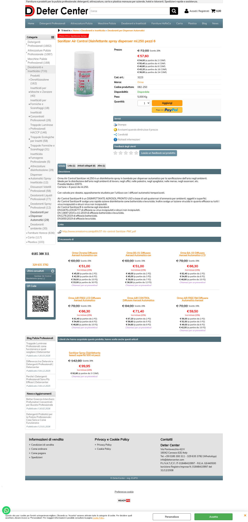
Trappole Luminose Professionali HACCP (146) (41, 128)
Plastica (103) (36, 242)
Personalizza (172, 516)
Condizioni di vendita (42, 444)
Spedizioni (36, 457)
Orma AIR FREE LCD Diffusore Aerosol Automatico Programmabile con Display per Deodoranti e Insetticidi (84, 299)
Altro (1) (101, 165)
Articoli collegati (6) (86, 165)
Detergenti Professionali (52, 23)
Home (31, 23)
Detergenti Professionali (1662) (40, 43)
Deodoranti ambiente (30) (38, 226)
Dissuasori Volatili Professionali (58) (40, 188)
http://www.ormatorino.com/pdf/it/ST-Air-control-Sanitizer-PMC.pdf (99, 231)
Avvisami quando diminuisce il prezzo (138, 129)
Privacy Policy (104, 444)
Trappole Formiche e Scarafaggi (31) (42, 147)
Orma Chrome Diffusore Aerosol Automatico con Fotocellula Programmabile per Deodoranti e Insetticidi (84, 254)
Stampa (122, 124)
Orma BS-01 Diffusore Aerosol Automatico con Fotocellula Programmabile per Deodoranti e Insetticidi (138, 254)
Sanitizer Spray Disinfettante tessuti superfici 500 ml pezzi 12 (84, 354)
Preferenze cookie (124, 491)
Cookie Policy (98, 518)
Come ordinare (39, 448)
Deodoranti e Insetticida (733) (37, 69)
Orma (140, 82)
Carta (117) (35, 237)
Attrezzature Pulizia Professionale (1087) (40, 52)
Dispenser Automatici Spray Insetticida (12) (40, 178)
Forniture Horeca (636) (41, 233)
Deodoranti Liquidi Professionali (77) (41, 197)
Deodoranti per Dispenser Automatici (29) (39, 216)
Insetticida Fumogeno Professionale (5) (40, 157)
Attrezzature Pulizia (82, 23)
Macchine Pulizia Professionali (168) (39, 60)
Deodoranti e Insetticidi (133, 23)
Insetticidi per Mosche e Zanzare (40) (41, 91)
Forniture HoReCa (161, 23)
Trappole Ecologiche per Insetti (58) (42, 139)
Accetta (213, 516)
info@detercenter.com (172, 459)
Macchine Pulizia (107, 23)
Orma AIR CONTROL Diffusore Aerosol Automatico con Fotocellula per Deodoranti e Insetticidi (138, 299)
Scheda (61, 166)
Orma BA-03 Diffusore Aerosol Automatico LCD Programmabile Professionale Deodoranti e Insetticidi (192, 254)
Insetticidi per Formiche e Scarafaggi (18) (39, 104)
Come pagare (38, 453)
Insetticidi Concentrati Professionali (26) (40, 116)
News (215, 23)
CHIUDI (245, 515)
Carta (179, 23)
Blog (204, 23)
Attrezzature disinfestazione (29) (42, 168)
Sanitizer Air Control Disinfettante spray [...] (38, 277)
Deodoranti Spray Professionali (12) (41, 205)
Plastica (192, 23)
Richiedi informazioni (129, 139)
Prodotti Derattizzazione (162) (39, 79)
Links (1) (71, 165)
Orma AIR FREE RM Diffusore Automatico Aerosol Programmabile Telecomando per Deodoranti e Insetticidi (192, 299)
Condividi (123, 134)
